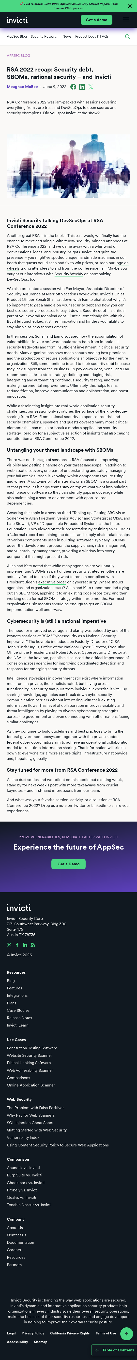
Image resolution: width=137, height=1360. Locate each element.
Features (14, 988)
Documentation (20, 1242)
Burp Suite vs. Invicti (24, 1175)
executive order (52, 582)
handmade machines (96, 257)
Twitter (79, 805)
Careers (14, 1249)
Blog (11, 980)
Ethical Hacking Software (29, 1062)
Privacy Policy (33, 1333)
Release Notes (19, 1017)
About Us (15, 1227)
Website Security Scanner (29, 1055)
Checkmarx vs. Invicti (26, 1182)
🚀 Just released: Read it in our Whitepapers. (68, 6)
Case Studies (18, 1010)
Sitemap (40, 1342)
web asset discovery (24, 470)
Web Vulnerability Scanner (30, 1070)
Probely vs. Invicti (22, 1190)
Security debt (94, 310)
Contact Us (16, 1235)
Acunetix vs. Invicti (23, 1167)
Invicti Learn (18, 1025)
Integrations (17, 995)
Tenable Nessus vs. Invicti (29, 1204)
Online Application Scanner (31, 1085)
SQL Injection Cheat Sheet (30, 1122)
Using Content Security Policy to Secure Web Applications (58, 1145)
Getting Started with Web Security (37, 1130)
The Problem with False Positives (35, 1107)
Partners (14, 1264)
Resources (16, 1257)
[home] (17, 20)
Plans (11, 1003)
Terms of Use (106, 1333)
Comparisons (18, 1077)
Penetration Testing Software (32, 1048)
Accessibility (17, 1342)
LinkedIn (98, 805)
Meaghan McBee (22, 86)
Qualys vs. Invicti (21, 1197)
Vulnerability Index (23, 1137)
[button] (125, 20)
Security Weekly (69, 274)
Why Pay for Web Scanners (31, 1115)
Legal (11, 1333)
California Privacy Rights (70, 1333)
